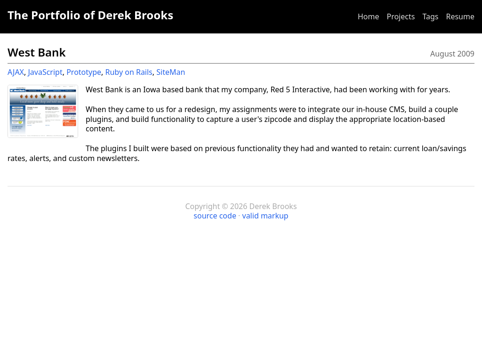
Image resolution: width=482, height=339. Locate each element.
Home (368, 16)
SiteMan (170, 72)
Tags (430, 16)
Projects (400, 16)
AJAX (16, 72)
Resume (460, 16)
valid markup (265, 215)
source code (214, 215)
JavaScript (45, 72)
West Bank (37, 52)
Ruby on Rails (129, 72)
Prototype (83, 72)
